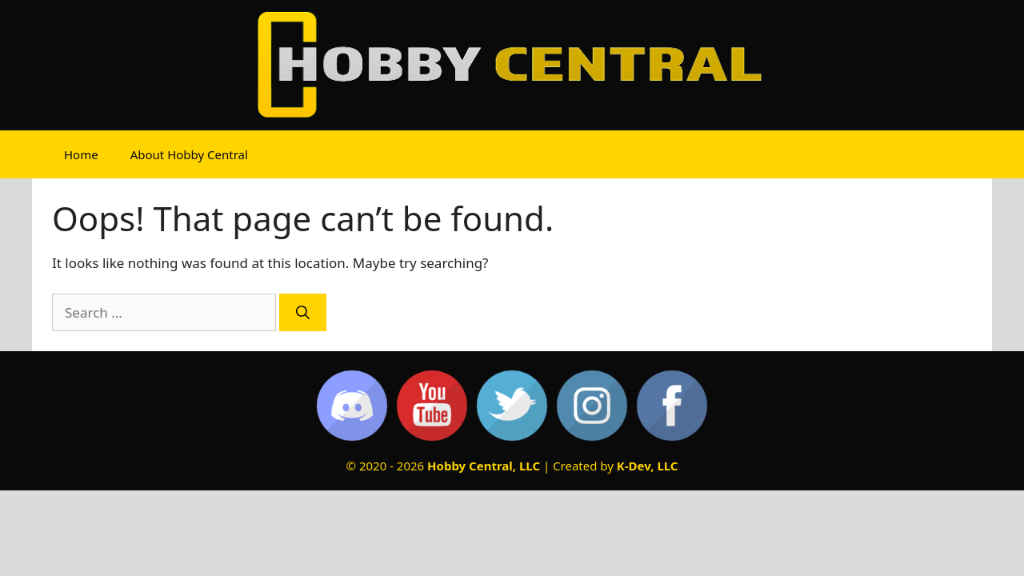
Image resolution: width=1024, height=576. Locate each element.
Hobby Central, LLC (483, 466)
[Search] (302, 313)
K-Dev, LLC (647, 466)
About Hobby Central (189, 154)
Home (81, 154)
